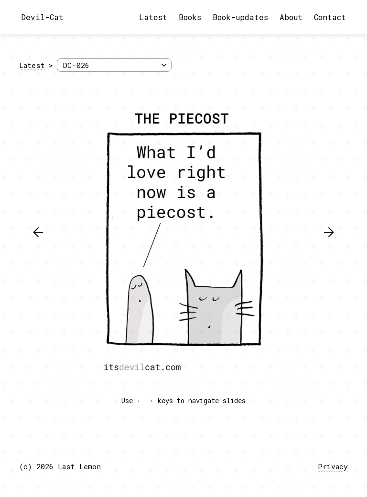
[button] (38, 232)
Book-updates (240, 17)
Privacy (333, 466)
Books (190, 17)
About (291, 17)
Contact (330, 17)
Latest (153, 17)
